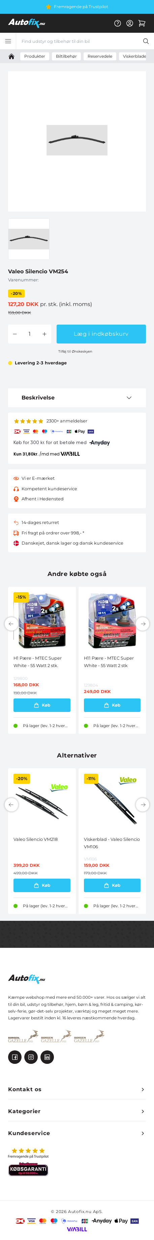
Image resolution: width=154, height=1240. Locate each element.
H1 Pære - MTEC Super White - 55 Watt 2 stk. (37, 662)
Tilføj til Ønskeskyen (75, 351)
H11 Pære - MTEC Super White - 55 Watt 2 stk (109, 662)
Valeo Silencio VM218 (35, 839)
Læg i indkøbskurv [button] (101, 334)
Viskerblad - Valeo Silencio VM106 (112, 843)
